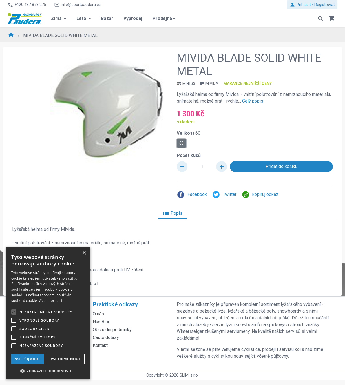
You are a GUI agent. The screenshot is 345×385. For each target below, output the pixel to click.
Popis (172, 213)
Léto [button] (81, 18)
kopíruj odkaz (260, 195)
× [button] (84, 253)
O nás (98, 314)
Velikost (188, 133)
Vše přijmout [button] (27, 359)
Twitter (224, 195)
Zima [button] (57, 18)
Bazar (107, 18)
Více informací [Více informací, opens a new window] (50, 300)
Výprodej (132, 18)
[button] (48, 371)
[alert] (48, 313)
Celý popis (252, 101)
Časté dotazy (106, 337)
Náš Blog (101, 321)
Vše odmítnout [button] (65, 359)
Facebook (192, 195)
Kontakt (100, 345)
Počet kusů (189, 155)
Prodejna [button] (162, 18)
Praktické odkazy (115, 304)
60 (181, 142)
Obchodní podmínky (112, 329)
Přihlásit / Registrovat (312, 5)
